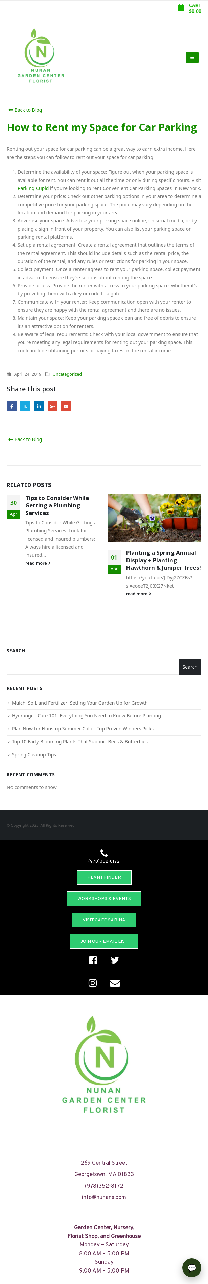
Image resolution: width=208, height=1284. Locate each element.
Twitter (25, 406)
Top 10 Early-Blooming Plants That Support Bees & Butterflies (80, 741)
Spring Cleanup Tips (34, 754)
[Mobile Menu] (192, 57)
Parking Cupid (33, 188)
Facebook (12, 406)
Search (16, 650)
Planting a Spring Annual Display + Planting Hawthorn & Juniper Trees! (163, 560)
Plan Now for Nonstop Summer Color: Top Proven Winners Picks (83, 728)
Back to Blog (24, 109)
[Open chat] (191, 1267)
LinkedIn (39, 406)
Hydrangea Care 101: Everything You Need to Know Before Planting (86, 715)
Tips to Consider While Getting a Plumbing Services (57, 505)
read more (38, 563)
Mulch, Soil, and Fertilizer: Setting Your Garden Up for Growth (80, 702)
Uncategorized (67, 374)
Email (66, 406)
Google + (52, 406)
